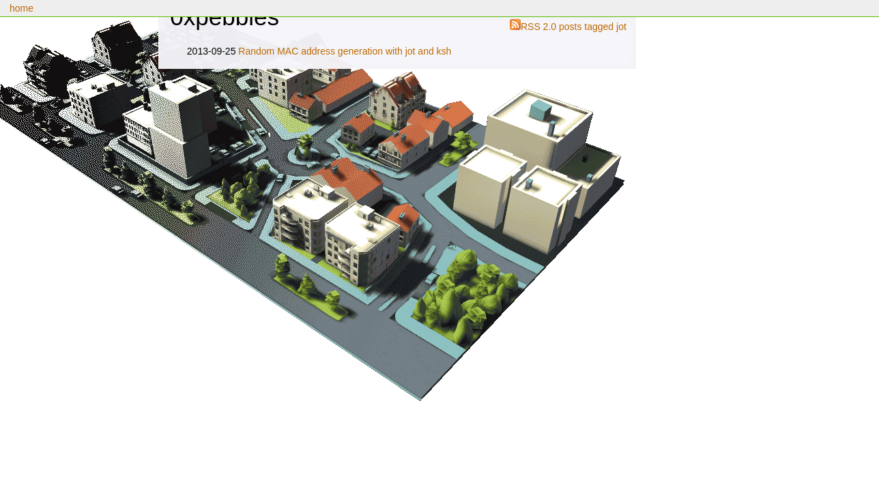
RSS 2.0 (538, 26)
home (21, 8)
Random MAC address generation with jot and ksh (344, 51)
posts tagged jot (592, 26)
